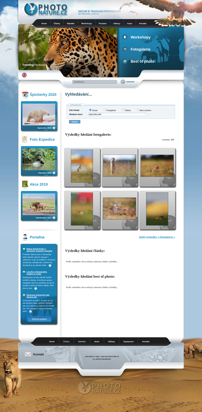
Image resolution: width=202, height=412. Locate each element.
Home (44, 23)
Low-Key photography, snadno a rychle (37, 273)
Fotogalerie (137, 49)
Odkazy (116, 23)
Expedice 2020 (44, 173)
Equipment (129, 342)
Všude (93, 110)
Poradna (103, 23)
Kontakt (142, 23)
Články (57, 23)
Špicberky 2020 (44, 128)
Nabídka (71, 23)
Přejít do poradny (39, 319)
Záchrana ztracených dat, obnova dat (38, 296)
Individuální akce (43, 218)
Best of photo (139, 61)
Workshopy (86, 23)
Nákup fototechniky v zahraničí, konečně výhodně (39, 250)
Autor (129, 23)
